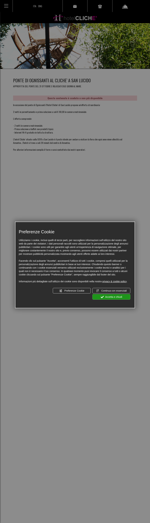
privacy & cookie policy (114, 281)
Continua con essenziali (111, 290)
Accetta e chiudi (111, 297)
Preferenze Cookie (71, 290)
